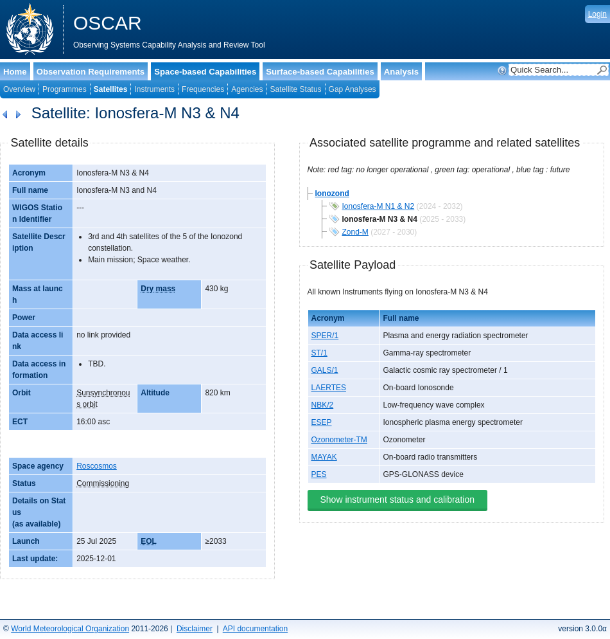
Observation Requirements (91, 71)
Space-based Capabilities (205, 71)
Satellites (111, 89)
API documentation (255, 628)
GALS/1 (324, 370)
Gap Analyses (352, 89)
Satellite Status (296, 89)
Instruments (154, 89)
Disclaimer (195, 628)
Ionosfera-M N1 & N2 (378, 206)
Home (15, 71)
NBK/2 (322, 405)
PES (319, 474)
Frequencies (203, 89)
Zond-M (355, 232)
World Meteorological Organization (70, 628)
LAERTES (328, 387)
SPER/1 (325, 335)
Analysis (401, 71)
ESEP (321, 422)
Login (597, 14)
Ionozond (332, 193)
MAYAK (324, 457)
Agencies (247, 89)
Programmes (64, 89)
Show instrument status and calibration (397, 499)
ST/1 (319, 352)
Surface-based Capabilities (320, 71)
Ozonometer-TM (339, 439)
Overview (19, 89)
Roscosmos (96, 466)
